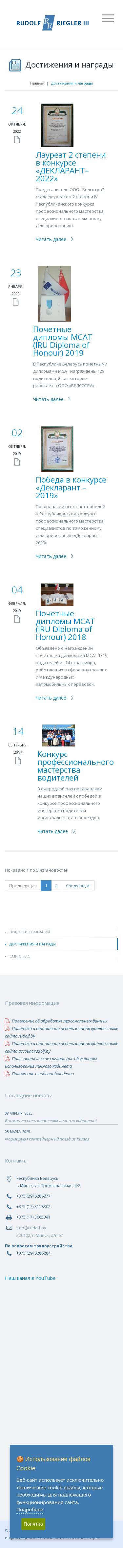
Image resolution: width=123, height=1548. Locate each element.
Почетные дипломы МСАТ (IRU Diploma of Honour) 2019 (62, 341)
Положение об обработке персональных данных (56, 1021)
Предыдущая (23, 885)
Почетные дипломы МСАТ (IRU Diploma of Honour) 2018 (65, 625)
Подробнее (29, 1509)
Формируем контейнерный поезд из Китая (47, 1139)
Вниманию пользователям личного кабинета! (50, 1120)
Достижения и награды (33, 944)
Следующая (78, 885)
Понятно (33, 1524)
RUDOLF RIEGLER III (52, 23)
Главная (37, 83)
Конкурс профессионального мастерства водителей (75, 765)
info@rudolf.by (31, 1228)
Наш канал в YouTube (30, 1278)
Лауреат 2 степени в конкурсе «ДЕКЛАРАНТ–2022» (71, 166)
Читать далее (51, 239)
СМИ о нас (20, 956)
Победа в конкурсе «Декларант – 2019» (71, 487)
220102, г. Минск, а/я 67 (39, 1235)
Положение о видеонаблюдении (39, 1074)
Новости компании (30, 931)
